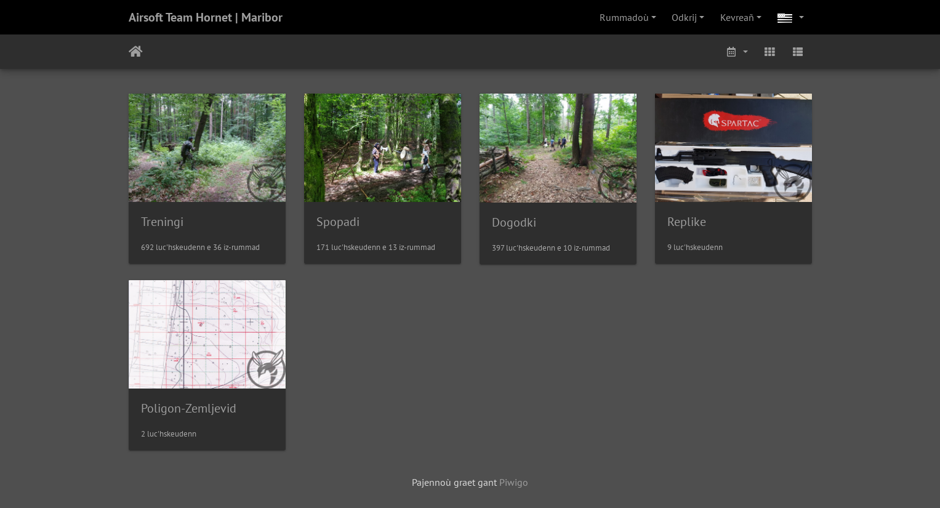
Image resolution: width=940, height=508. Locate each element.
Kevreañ (737, 17)
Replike (686, 222)
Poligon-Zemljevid (188, 408)
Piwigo (513, 482)
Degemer (136, 51)
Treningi (162, 222)
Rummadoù (624, 17)
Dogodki (514, 222)
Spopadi (338, 222)
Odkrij (684, 17)
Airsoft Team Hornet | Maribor (206, 17)
